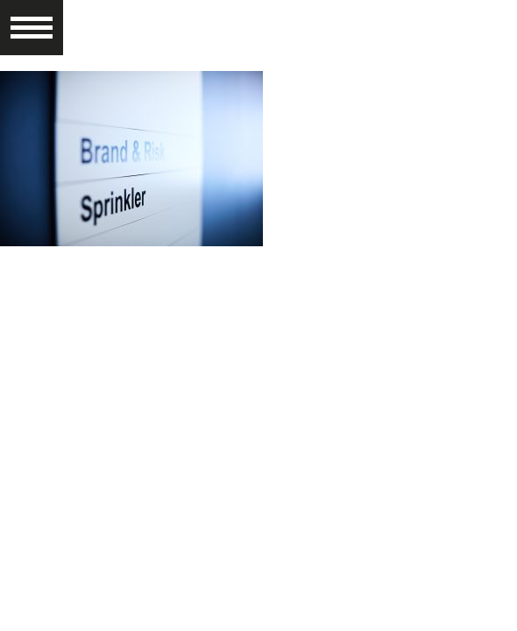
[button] (32, 19)
